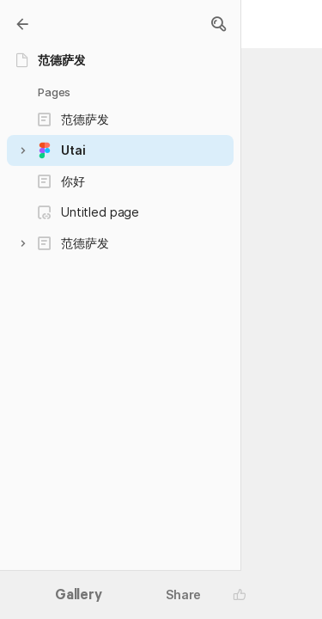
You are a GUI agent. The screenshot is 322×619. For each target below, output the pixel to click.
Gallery (78, 596)
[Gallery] (22, 24)
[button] (218, 24)
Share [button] (183, 594)
